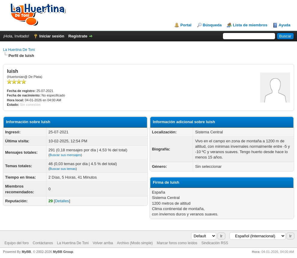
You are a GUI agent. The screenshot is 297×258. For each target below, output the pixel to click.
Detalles (62, 201)
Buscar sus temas (63, 169)
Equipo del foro (16, 243)
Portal (185, 25)
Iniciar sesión (51, 36)
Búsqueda (212, 25)
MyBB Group (63, 252)
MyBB (26, 252)
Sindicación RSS (214, 243)
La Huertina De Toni (19, 50)
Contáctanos (43, 243)
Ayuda (284, 25)
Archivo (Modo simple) (135, 243)
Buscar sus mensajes (65, 155)
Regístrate (78, 36)
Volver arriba (103, 243)
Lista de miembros (250, 25)
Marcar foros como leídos (177, 243)
